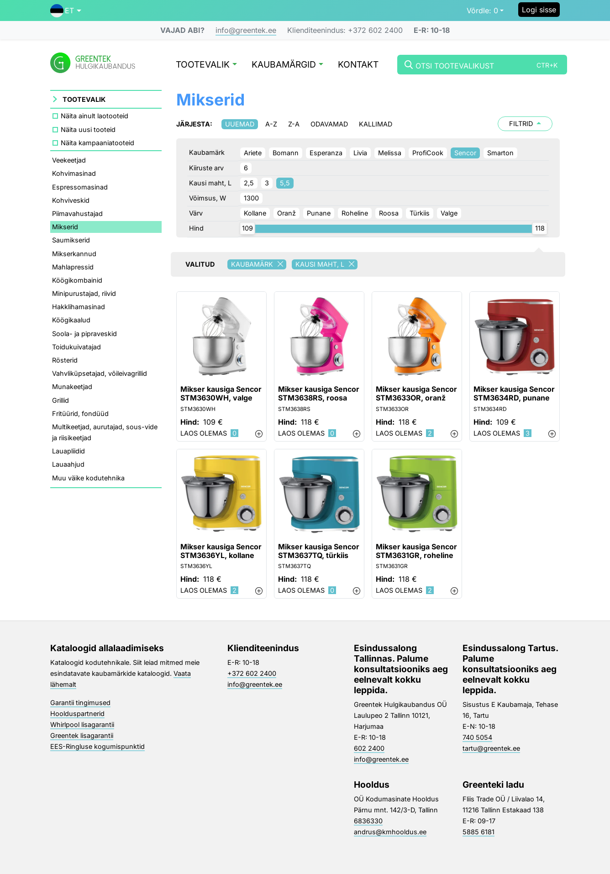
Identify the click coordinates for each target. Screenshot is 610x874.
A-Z (271, 124)
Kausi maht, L (326, 264)
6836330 (368, 821)
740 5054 (477, 737)
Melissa (389, 153)
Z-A (294, 124)
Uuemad (239, 124)
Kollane (255, 213)
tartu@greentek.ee (491, 748)
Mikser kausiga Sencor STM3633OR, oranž (416, 393)
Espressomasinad (80, 187)
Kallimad (375, 124)
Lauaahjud (68, 464)
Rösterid (65, 360)
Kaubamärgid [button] (287, 65)
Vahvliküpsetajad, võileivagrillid (99, 373)
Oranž (286, 213)
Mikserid (65, 227)
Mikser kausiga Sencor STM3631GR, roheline (416, 551)
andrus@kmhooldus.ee (390, 832)
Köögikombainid (77, 280)
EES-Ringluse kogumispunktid (97, 746)
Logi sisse (539, 9)
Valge (449, 213)
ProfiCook (427, 153)
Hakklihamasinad (78, 307)
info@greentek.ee (246, 30)
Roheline (355, 213)
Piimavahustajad (77, 213)
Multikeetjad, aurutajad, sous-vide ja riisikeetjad (105, 432)
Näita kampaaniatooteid (97, 143)
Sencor (465, 153)
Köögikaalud (71, 320)
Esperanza (326, 153)
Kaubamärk (258, 264)
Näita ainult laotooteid (94, 116)
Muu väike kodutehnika (88, 478)
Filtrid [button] (525, 123)
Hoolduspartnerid (77, 713)
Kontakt (358, 65)
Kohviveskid (70, 200)
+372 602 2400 (251, 673)
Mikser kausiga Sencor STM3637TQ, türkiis (318, 551)
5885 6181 (478, 832)
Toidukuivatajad (76, 347)
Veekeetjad (69, 160)
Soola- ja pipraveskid (84, 333)
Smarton (500, 153)
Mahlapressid (73, 267)
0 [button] (482, 10)
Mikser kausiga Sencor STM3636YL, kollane (221, 551)
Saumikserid (71, 240)
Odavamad (329, 124)
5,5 (285, 183)
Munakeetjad (72, 386)
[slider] (247, 228)
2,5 (249, 183)
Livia (360, 153)
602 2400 (369, 748)
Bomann (286, 153)
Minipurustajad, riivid (84, 293)
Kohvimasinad (74, 173)
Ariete (253, 153)
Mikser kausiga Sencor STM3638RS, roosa (318, 393)
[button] (65, 10)
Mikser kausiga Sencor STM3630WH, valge (221, 393)
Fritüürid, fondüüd (80, 413)
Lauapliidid (68, 451)
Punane (319, 213)
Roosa (389, 213)
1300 (251, 198)
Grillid (60, 400)
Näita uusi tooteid (88, 129)
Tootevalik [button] (206, 65)
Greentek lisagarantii (81, 735)
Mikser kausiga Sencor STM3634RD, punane (514, 393)
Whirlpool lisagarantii (82, 724)
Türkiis (420, 213)
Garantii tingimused (80, 702)
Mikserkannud (74, 254)
